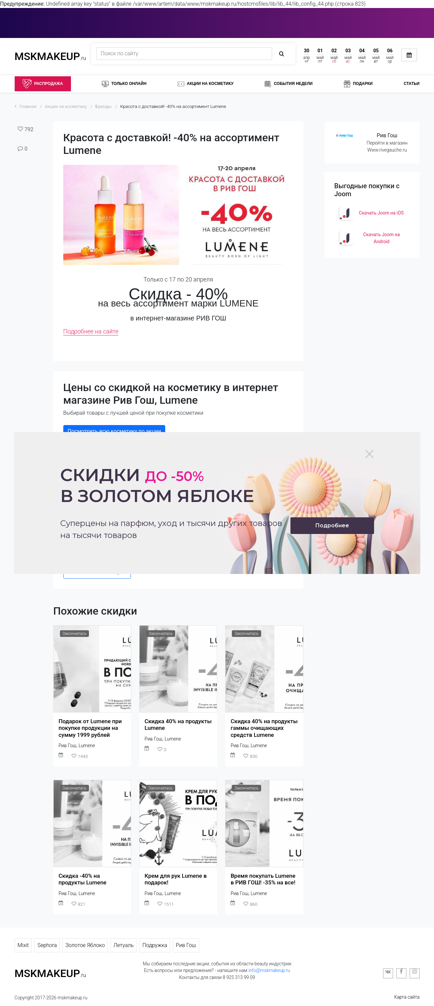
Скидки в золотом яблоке (157, 485)
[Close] (369, 454)
